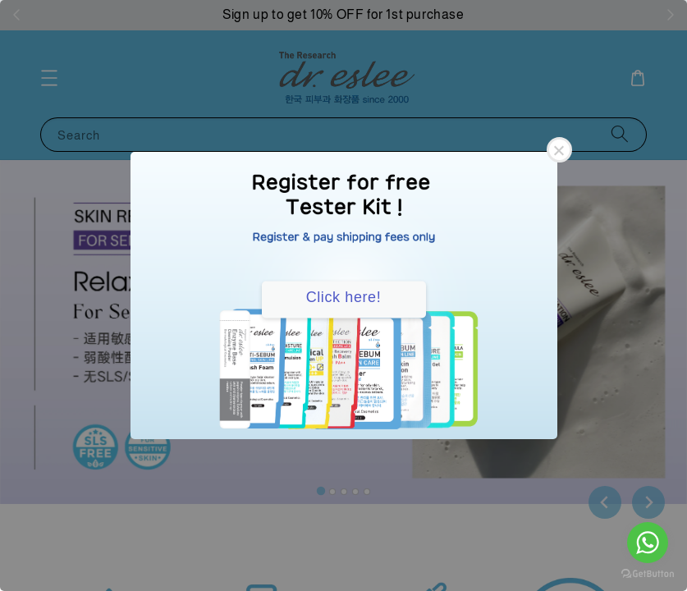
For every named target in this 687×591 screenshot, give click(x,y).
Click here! (344, 297)
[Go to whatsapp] (647, 542)
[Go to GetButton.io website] (647, 574)
